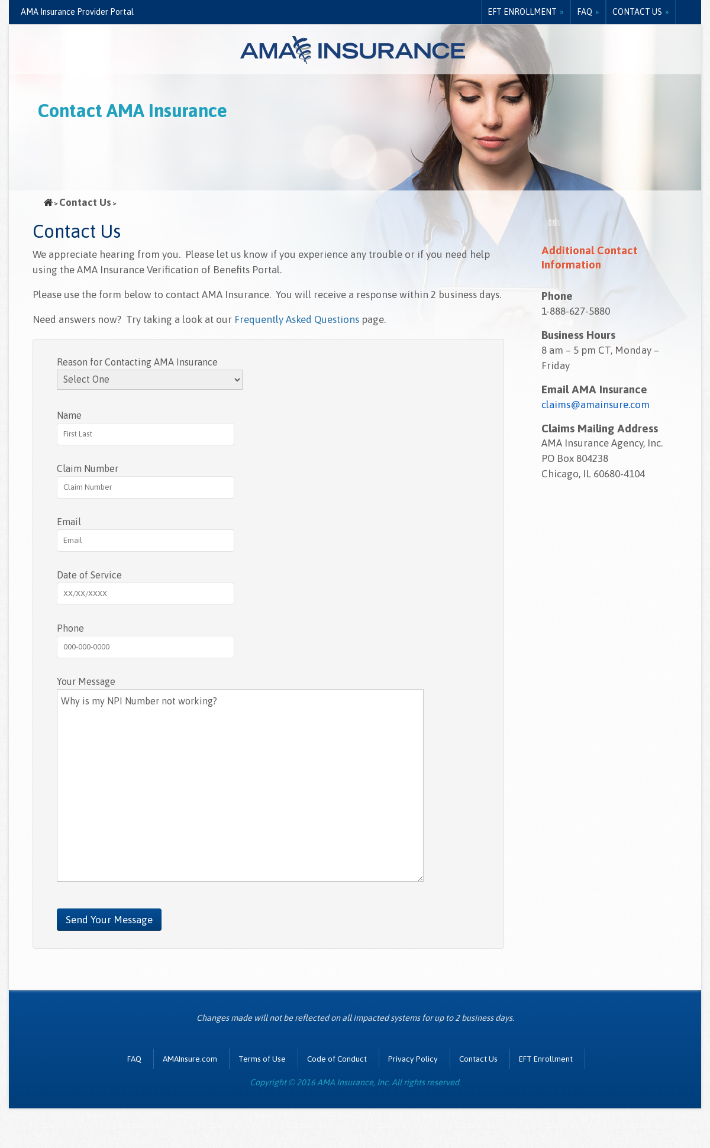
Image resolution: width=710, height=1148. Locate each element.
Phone (70, 628)
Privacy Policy (413, 1058)
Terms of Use (262, 1058)
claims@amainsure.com (595, 404)
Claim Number (87, 468)
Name (69, 415)
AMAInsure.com (190, 1058)
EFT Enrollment (522, 12)
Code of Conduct (337, 1058)
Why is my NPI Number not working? (240, 785)
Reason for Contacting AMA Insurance (137, 362)
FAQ (584, 12)
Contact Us (637, 12)
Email (69, 521)
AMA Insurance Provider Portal (77, 12)
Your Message (86, 681)
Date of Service (89, 575)
